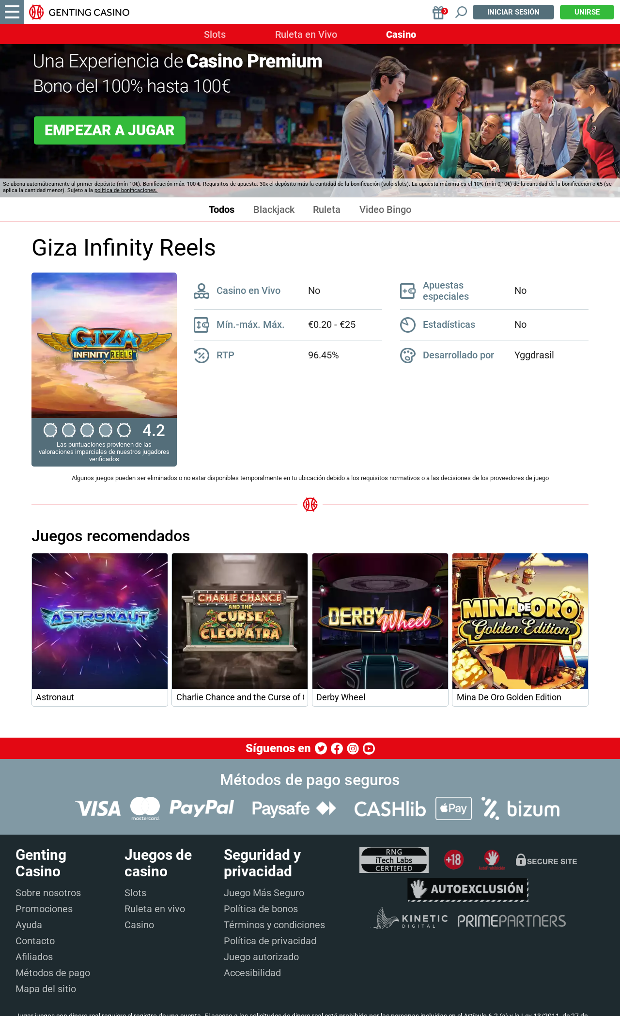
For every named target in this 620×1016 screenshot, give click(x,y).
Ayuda (29, 925)
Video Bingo (385, 209)
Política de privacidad (270, 941)
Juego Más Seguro (264, 893)
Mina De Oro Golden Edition (509, 697)
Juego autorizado (261, 957)
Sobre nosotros (48, 893)
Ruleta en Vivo (306, 34)
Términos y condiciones (274, 925)
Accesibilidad (252, 973)
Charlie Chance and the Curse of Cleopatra (240, 697)
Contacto (35, 941)
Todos (221, 209)
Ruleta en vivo (154, 909)
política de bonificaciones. (125, 190)
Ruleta (327, 209)
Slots (215, 34)
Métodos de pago (53, 973)
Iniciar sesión (513, 12)
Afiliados (34, 957)
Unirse (587, 12)
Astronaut (55, 697)
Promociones (44, 909)
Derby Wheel (340, 697)
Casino (401, 34)
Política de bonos (261, 909)
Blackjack (273, 209)
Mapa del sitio (46, 989)
